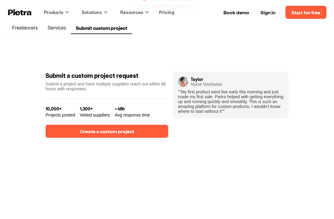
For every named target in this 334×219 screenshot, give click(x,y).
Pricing (166, 12)
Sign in (268, 12)
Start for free (305, 12)
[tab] (25, 28)
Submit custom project (101, 28)
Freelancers (25, 28)
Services (56, 28)
